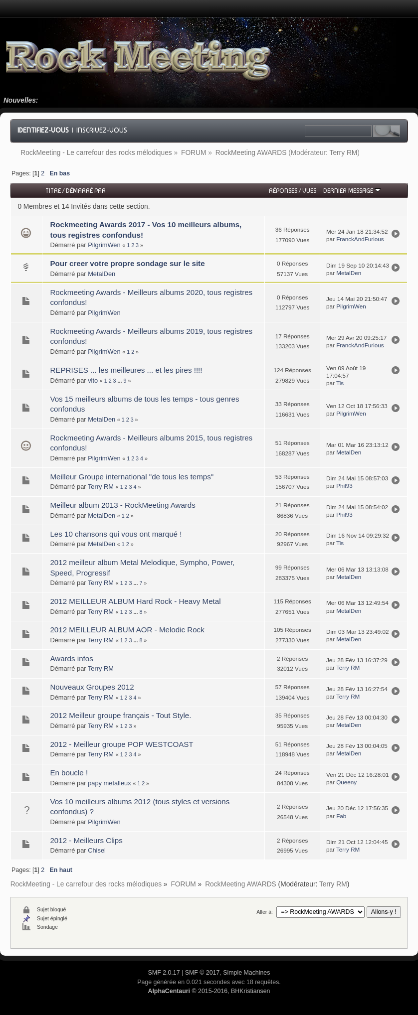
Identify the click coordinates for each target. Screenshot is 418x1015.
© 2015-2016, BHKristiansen (209, 991)
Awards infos (71, 658)
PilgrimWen (104, 245)
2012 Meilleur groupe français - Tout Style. (120, 715)
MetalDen (101, 274)
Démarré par (86, 190)
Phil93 (344, 485)
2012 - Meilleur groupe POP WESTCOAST (121, 744)
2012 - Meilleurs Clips (86, 840)
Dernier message (352, 190)
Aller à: (264, 912)
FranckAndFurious (360, 239)
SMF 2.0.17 (164, 972)
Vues (309, 190)
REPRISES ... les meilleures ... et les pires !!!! (126, 370)
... (121, 381)
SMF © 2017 (202, 972)
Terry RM (344, 152)
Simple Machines (246, 972)
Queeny (346, 782)
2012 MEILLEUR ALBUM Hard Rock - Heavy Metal (135, 601)
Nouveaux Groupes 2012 (92, 687)
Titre (53, 190)
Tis (340, 383)
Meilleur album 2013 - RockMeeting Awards (122, 505)
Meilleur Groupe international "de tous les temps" (131, 476)
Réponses (283, 190)
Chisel (97, 850)
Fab (341, 816)
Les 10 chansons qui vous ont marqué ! (116, 534)
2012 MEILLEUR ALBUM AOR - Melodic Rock (127, 629)
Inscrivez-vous (101, 130)
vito (93, 380)
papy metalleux (109, 783)
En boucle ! (69, 772)
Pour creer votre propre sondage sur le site (127, 263)
